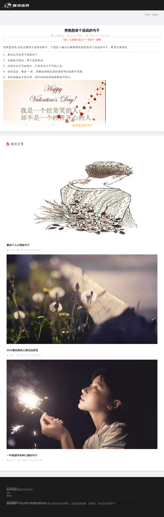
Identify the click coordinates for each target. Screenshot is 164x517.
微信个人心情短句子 (18, 245)
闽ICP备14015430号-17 (130, 503)
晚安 (35, 15)
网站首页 (10, 15)
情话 (93, 15)
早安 (23, 15)
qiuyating (59, 35)
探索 (139, 15)
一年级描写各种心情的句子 (22, 455)
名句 (104, 15)
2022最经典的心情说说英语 (22, 350)
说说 (58, 15)
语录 (70, 15)
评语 (116, 15)
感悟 (46, 15)
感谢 (128, 15)
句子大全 (42, 503)
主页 (148, 14)
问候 (81, 15)
